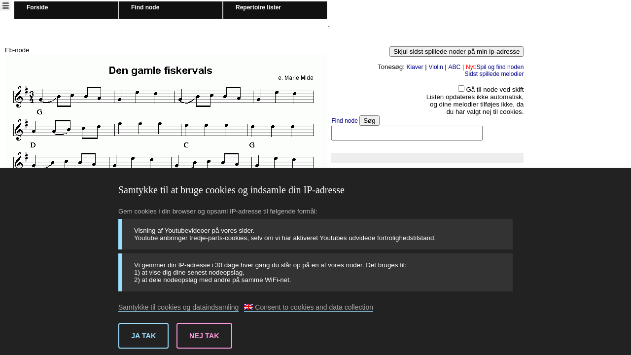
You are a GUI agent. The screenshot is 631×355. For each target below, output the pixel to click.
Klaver (415, 67)
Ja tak (143, 336)
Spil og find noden (495, 67)
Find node (145, 7)
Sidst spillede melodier (494, 74)
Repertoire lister (258, 7)
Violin (435, 67)
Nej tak (204, 336)
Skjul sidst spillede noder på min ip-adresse (456, 51)
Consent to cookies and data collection (308, 307)
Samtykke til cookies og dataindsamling (178, 307)
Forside (37, 7)
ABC (454, 67)
